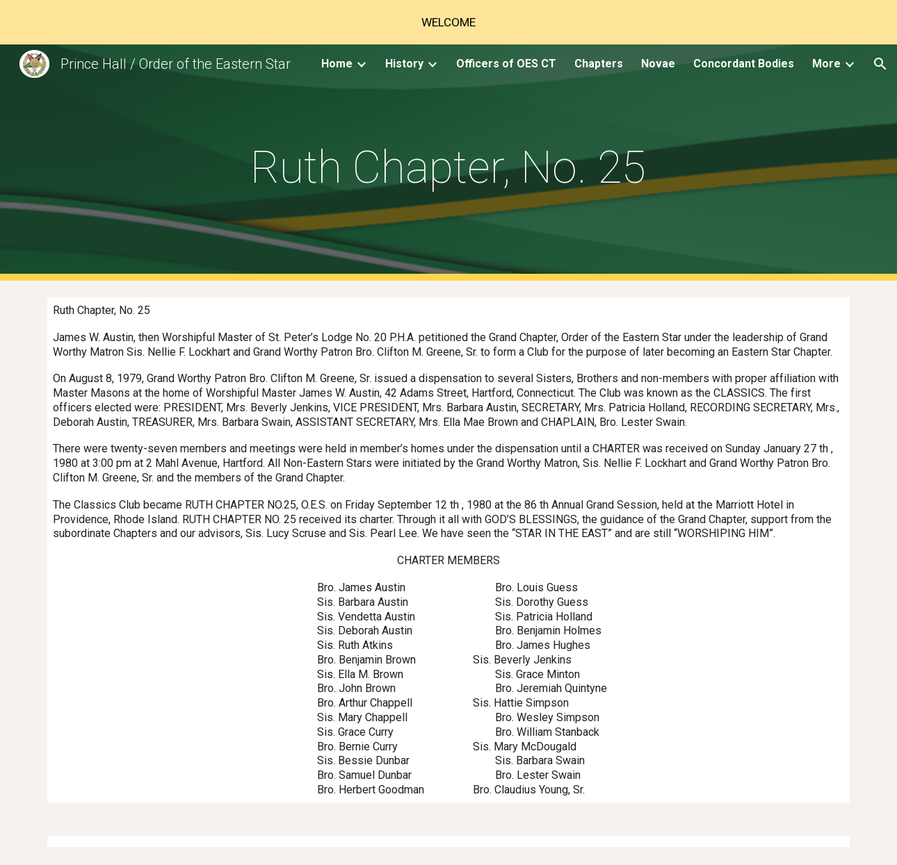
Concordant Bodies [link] (743, 63)
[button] (880, 64)
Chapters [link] (598, 63)
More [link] (826, 63)
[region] (448, 22)
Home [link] (337, 63)
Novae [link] (658, 63)
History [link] (404, 63)
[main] (448, 163)
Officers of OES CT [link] (506, 63)
